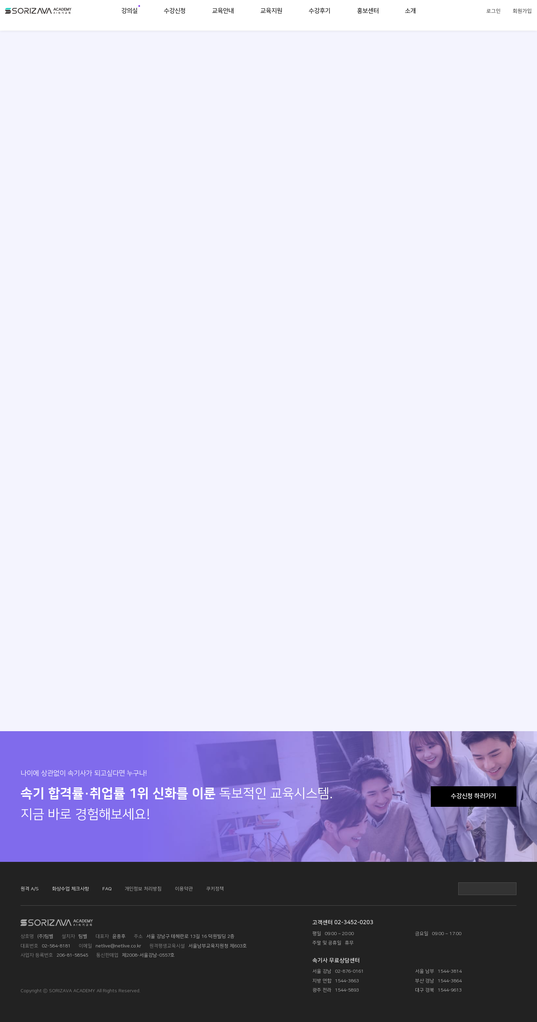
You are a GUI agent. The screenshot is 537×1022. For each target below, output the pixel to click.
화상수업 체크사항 (70, 888)
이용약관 (184, 888)
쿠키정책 (215, 888)
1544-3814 (450, 971)
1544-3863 (347, 980)
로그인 (493, 15)
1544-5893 (347, 990)
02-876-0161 (349, 971)
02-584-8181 (56, 945)
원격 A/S (30, 888)
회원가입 (522, 15)
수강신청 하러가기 (473, 796)
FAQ (107, 888)
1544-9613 (450, 990)
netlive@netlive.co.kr (118, 945)
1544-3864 (450, 980)
